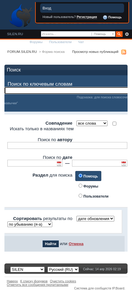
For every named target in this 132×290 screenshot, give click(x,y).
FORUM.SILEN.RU (22, 51)
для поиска (52, 174)
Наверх (12, 281)
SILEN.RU (15, 34)
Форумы (36, 42)
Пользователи (60, 42)
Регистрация (87, 17)
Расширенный (127, 34)
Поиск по (55, 139)
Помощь (112, 17)
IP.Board (118, 288)
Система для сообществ (92, 288)
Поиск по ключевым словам (40, 84)
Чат (81, 42)
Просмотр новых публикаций (95, 51)
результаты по (42, 218)
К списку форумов (34, 281)
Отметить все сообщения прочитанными (37, 284)
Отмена (76, 244)
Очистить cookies (63, 281)
